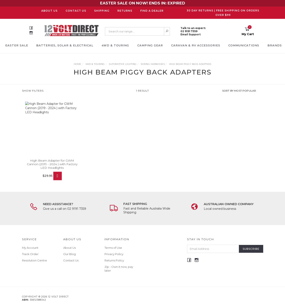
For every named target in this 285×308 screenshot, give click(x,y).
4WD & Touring (115, 45)
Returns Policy (114, 260)
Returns (124, 10)
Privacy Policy (114, 254)
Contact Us (76, 10)
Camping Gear (150, 45)
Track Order (30, 254)
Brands (274, 45)
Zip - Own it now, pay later (119, 268)
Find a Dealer (152, 10)
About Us (49, 10)
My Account (30, 247)
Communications (243, 45)
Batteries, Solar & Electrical (64, 45)
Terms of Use (113, 247)
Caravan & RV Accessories (195, 45)
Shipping (101, 10)
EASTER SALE (16, 45)
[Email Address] (213, 249)
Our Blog (69, 254)
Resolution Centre (34, 260)
